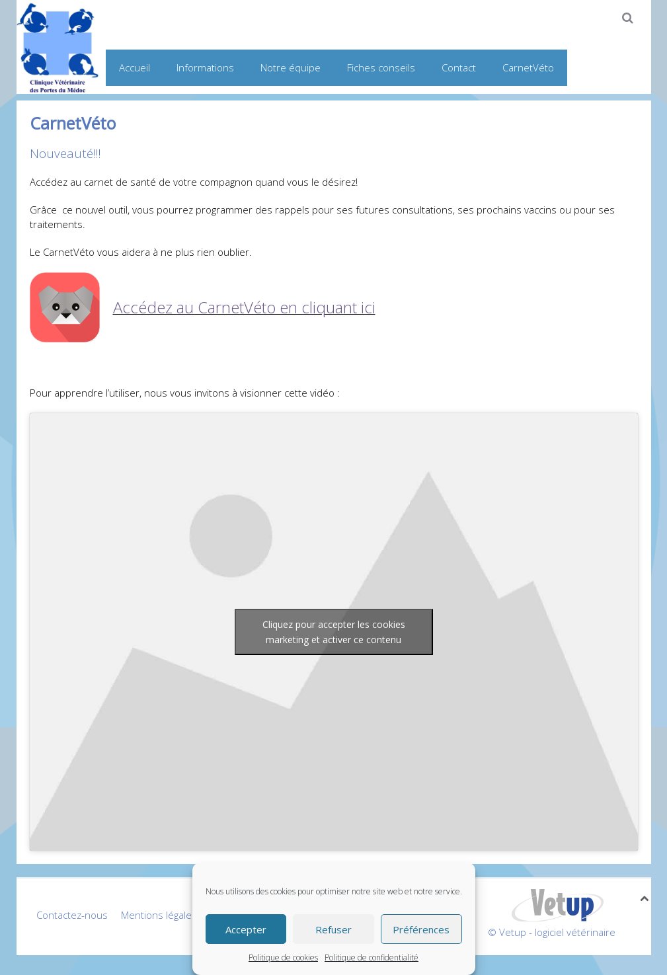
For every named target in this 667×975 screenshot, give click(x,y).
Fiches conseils (381, 67)
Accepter (245, 929)
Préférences (421, 929)
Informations (205, 67)
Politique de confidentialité (371, 957)
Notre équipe (290, 67)
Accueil (134, 67)
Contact (459, 67)
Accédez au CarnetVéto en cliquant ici (244, 307)
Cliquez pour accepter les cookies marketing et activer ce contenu (333, 632)
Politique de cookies (283, 957)
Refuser (333, 929)
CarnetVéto (528, 67)
